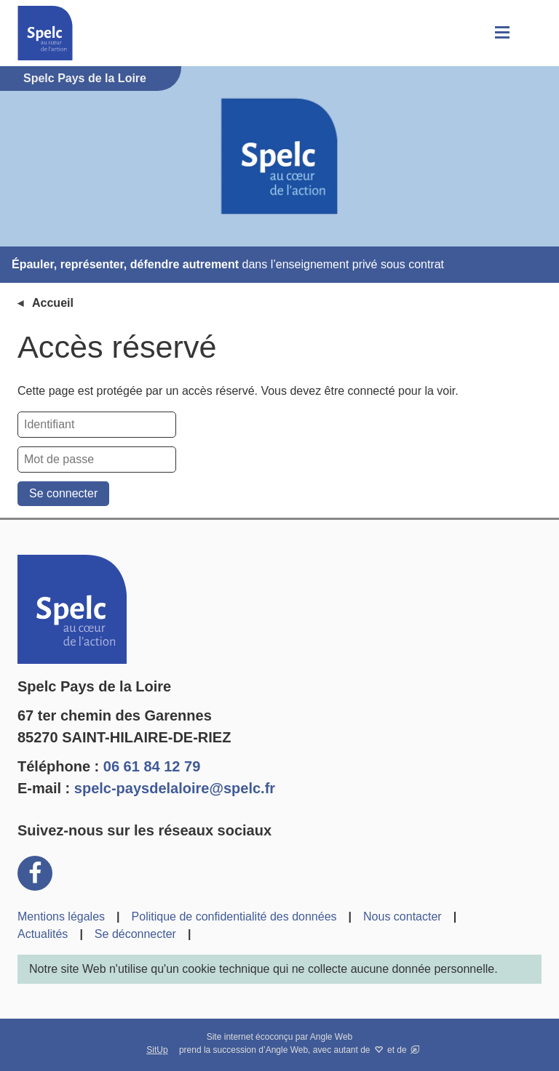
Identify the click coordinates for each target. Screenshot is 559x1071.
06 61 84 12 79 (151, 766)
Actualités (42, 934)
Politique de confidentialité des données (234, 916)
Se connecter (63, 493)
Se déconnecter (135, 934)
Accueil (53, 303)
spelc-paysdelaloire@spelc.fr (174, 788)
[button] (501, 33)
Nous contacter (402, 916)
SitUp (156, 1050)
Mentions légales (61, 916)
